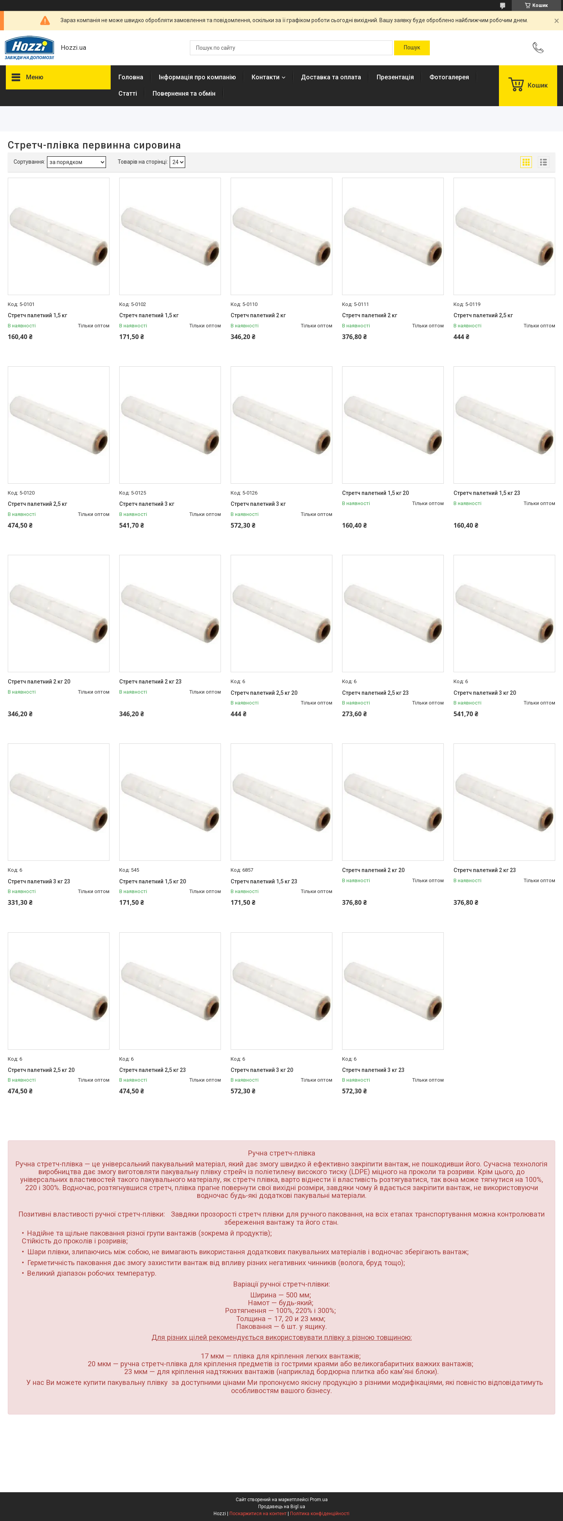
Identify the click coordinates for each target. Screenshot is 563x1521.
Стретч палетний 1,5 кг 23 (487, 493)
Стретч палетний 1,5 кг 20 (375, 493)
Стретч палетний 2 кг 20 (39, 681)
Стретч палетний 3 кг (146, 504)
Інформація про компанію (197, 77)
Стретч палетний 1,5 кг (37, 315)
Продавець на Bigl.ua (281, 1506)
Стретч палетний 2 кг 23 (150, 681)
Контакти (266, 77)
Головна (130, 77)
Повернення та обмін (184, 93)
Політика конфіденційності (319, 1513)
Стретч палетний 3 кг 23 (39, 881)
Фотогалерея (449, 77)
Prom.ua (319, 1499)
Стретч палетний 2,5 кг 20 (264, 693)
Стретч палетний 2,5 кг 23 (375, 693)
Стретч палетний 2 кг (258, 315)
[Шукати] (412, 47)
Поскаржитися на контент (258, 1513)
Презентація (395, 77)
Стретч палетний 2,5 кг (483, 315)
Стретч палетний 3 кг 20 (485, 693)
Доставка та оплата (331, 77)
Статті (127, 93)
